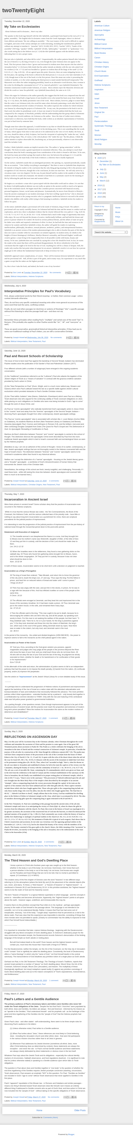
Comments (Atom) (50, 1117)
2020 (100, 158)
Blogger (71, 1134)
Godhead (98, 80)
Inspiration (98, 89)
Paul (44, 341)
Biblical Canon (100, 44)
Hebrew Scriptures (36, 276)
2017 (100, 189)
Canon (97, 57)
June (102, 173)
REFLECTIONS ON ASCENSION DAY (30, 736)
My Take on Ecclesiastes (22, 26)
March (103, 181)
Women (97, 135)
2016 (100, 193)
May (102, 177)
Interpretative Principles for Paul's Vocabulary (37, 291)
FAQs (117, 217)
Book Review (100, 53)
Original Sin (99, 112)
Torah (96, 130)
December (104, 161)
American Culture (101, 26)
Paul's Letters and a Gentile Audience (31, 999)
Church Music (100, 71)
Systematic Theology (103, 126)
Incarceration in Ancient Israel (26, 499)
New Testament (35, 341)
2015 (100, 197)
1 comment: (54, 718)
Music (117, 212)
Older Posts (80, 1110)
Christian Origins (35, 485)
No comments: (56, 272)
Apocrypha (99, 35)
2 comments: (54, 481)
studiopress (98, 216)
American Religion (102, 30)
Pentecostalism (101, 121)
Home (39, 1110)
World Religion (100, 139)
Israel (96, 98)
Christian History (101, 62)
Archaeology (99, 39)
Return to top (99, 206)
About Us (119, 221)
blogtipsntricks (99, 221)
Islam (96, 94)
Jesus (97, 103)
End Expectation (101, 76)
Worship (98, 144)
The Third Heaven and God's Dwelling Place (36, 860)
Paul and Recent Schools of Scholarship (33, 356)
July (102, 169)
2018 (100, 185)
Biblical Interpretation (19, 276)
